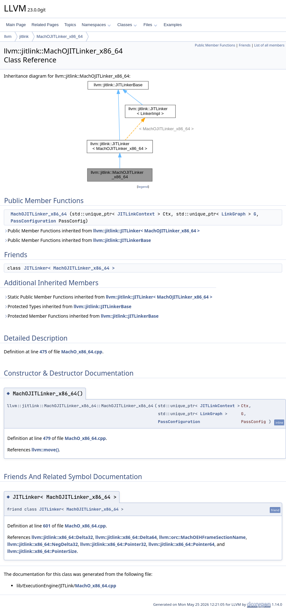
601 (47, 526)
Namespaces (96, 24)
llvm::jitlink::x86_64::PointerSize (42, 551)
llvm (7, 36)
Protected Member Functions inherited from (81, 316)
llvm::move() (45, 450)
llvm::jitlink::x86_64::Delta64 (126, 537)
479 (47, 438)
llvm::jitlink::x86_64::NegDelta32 (42, 544)
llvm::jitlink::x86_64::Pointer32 (113, 544)
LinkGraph (233, 214)
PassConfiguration (33, 221)
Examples (173, 24)
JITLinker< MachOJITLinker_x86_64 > (69, 268)
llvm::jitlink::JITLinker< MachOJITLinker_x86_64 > (146, 231)
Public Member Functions (215, 45)
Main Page (16, 24)
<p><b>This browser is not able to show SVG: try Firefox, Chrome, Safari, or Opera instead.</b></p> (143, 131)
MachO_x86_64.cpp (81, 352)
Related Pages (44, 24)
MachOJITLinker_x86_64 (60, 36)
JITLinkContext (136, 214)
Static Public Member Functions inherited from (108, 297)
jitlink (24, 36)
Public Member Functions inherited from (102, 231)
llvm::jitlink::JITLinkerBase (122, 240)
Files (150, 24)
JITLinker (50, 509)
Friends (244, 45)
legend (143, 187)
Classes (127, 24)
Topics (70, 24)
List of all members (269, 45)
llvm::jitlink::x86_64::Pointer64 (181, 544)
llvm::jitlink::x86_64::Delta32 (62, 537)
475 (43, 352)
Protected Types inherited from (68, 306)
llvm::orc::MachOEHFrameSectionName (202, 537)
